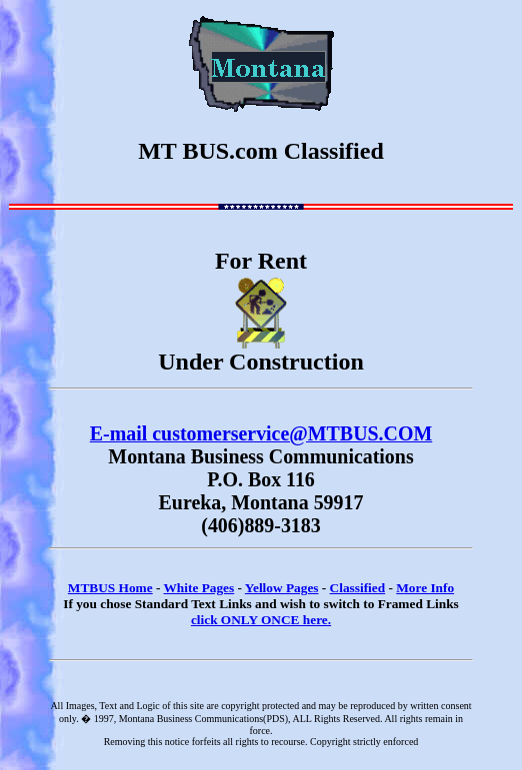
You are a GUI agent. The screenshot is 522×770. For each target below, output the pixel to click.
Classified (358, 587)
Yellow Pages (282, 587)
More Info (425, 587)
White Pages (199, 587)
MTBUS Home (110, 587)
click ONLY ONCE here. (261, 619)
